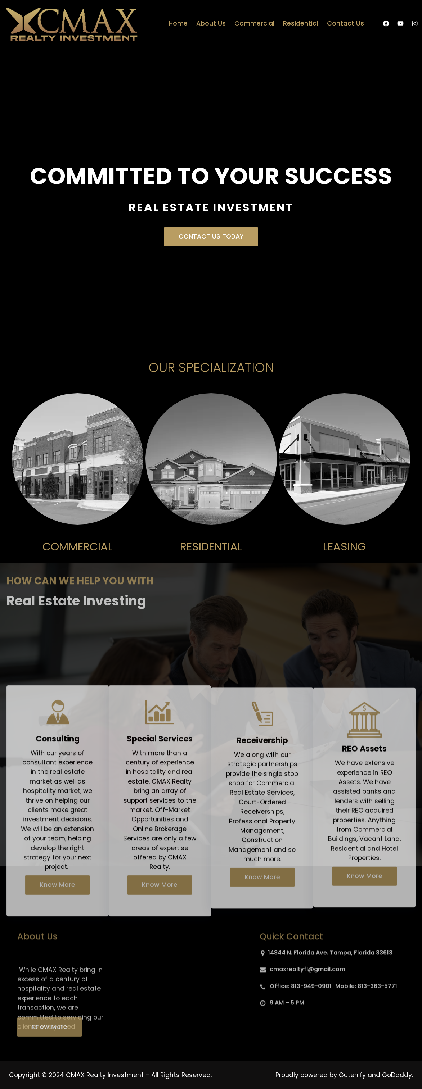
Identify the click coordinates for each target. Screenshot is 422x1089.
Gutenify (353, 1075)
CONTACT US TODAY (211, 236)
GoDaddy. (397, 1075)
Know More (57, 982)
